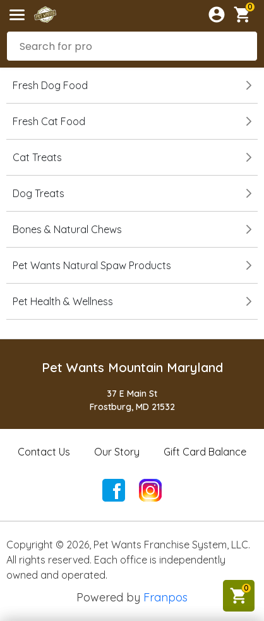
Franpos (165, 597)
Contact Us (44, 451)
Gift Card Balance (205, 451)
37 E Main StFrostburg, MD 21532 (132, 400)
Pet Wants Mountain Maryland (132, 367)
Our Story (117, 451)
